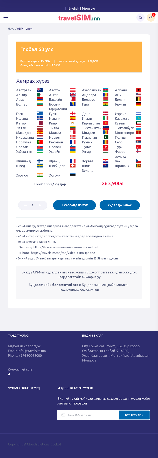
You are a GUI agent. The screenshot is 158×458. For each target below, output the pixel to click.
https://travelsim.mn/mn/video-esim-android (65, 247)
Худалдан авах (120, 205)
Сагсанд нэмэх (74, 205)
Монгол (88, 8)
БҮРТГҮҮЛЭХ (134, 414)
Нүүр (11, 28)
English (74, 8)
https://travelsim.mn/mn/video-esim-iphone (63, 253)
